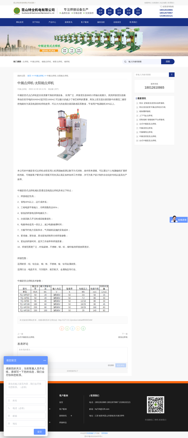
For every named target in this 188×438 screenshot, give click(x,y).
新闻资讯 (68, 22)
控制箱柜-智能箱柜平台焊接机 (151, 120)
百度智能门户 (91, 433)
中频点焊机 (22, 89)
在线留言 (117, 22)
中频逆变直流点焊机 (147, 136)
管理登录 (104, 433)
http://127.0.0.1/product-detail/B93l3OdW (75, 320)
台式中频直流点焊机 (25, 337)
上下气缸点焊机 (146, 115)
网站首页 (20, 22)
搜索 (168, 61)
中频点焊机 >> (40, 76)
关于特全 (36, 22)
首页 (61, 402)
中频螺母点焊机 (146, 132)
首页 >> (30, 76)
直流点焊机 (123, 337)
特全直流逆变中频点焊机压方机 (152, 107)
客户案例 (84, 22)
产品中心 (52, 22)
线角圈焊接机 (145, 111)
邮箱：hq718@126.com (99, 409)
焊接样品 (63, 422)
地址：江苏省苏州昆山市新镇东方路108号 (106, 416)
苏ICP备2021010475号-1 (93, 436)
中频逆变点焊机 (146, 128)
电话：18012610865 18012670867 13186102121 (109, 402)
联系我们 (133, 22)
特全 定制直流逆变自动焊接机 (151, 103)
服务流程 (101, 22)
